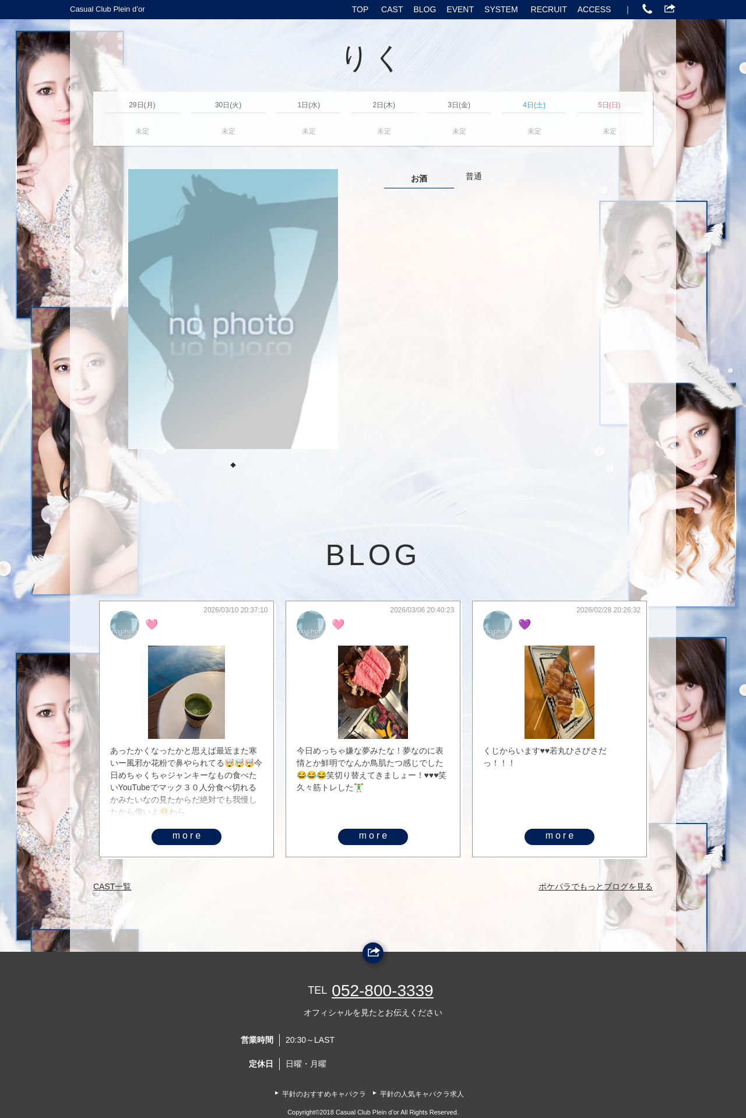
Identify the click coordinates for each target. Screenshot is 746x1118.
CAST (392, 9)
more (188, 835)
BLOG (424, 9)
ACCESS (594, 9)
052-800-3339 (382, 991)
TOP (360, 9)
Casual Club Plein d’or (107, 9)
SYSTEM (501, 9)
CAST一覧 (112, 886)
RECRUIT (549, 9)
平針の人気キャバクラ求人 (422, 1094)
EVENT (460, 9)
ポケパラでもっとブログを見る (596, 886)
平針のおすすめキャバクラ (324, 1094)
